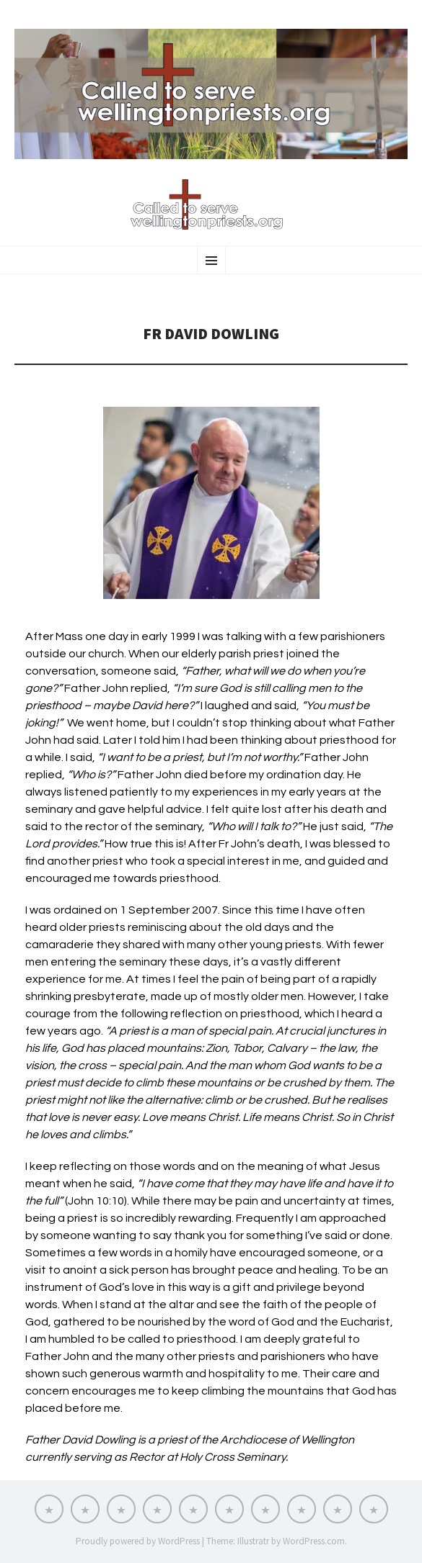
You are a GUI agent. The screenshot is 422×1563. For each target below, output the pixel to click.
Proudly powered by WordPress (138, 1541)
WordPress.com (314, 1541)
